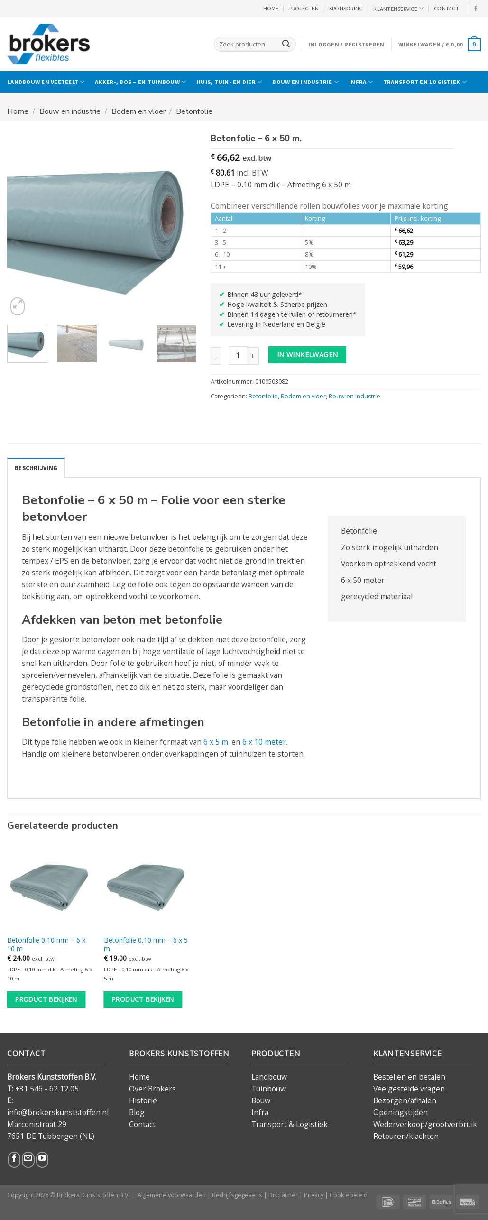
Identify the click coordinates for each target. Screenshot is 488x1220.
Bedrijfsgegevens (237, 1195)
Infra (361, 81)
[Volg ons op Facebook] (476, 9)
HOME (271, 8)
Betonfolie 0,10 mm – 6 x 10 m (46, 944)
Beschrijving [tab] (36, 467)
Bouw (260, 1100)
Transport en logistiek (425, 81)
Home (17, 111)
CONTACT (446, 8)
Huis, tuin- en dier (229, 81)
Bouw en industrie (305, 81)
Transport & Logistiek (289, 1124)
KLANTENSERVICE (398, 8)
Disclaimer (283, 1195)
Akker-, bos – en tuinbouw (140, 81)
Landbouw (269, 1076)
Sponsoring (346, 8)
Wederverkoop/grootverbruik (425, 1124)
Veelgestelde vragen (409, 1088)
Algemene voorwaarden (172, 1195)
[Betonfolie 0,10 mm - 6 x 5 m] (147, 886)
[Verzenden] (286, 44)
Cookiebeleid (349, 1195)
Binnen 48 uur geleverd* (264, 294)
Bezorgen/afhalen (404, 1100)
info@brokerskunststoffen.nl (58, 1112)
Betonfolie (194, 111)
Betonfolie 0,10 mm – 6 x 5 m (146, 944)
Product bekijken (46, 999)
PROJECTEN (304, 8)
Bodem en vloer (138, 111)
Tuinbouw (268, 1088)
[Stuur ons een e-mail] (28, 1159)
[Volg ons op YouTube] (42, 1159)
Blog (137, 1112)
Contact (142, 1124)
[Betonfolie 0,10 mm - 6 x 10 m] (50, 886)
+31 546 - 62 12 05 (47, 1088)
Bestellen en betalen (409, 1076)
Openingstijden (400, 1112)
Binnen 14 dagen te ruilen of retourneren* (292, 314)
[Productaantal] (238, 355)
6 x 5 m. (216, 742)
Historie (143, 1100)
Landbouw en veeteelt (45, 81)
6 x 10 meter (264, 742)
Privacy (313, 1195)
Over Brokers (152, 1088)
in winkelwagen (307, 354)
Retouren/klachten (406, 1136)
